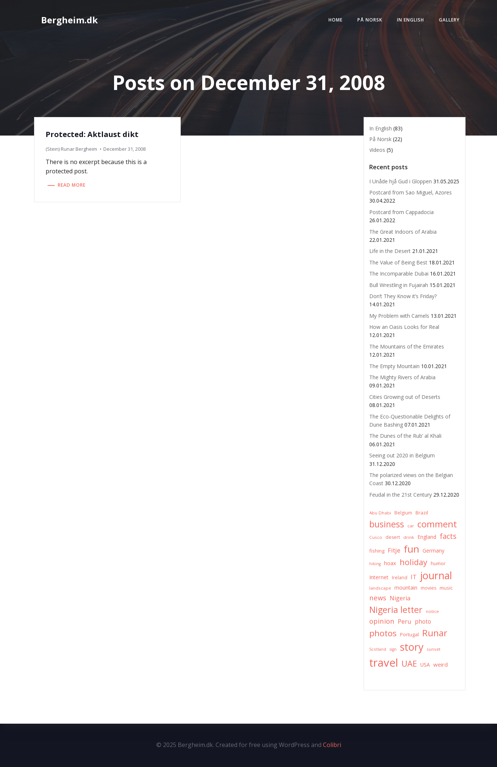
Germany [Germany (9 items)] (433, 550)
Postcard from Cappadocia (401, 212)
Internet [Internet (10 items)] (378, 577)
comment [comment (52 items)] (437, 524)
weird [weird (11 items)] (440, 664)
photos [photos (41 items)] (383, 633)
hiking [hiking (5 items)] (375, 563)
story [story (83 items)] (411, 647)
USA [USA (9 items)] (425, 664)
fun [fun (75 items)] (411, 549)
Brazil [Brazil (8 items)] (422, 512)
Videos (377, 149)
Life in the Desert (390, 250)
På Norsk (369, 20)
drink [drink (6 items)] (408, 537)
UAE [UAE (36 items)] (409, 663)
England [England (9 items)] (426, 536)
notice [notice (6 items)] (432, 611)
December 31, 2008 (124, 149)
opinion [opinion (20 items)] (381, 621)
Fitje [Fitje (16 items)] (394, 550)
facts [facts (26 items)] (448, 536)
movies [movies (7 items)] (428, 588)
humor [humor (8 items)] (438, 563)
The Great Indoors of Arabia (403, 231)
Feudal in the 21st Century (400, 494)
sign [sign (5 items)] (393, 649)
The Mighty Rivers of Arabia (402, 377)
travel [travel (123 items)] (383, 662)
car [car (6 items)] (410, 525)
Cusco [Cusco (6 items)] (375, 537)
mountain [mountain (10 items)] (405, 587)
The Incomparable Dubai (398, 273)
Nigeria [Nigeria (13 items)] (400, 598)
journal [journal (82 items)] (436, 575)
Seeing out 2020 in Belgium (402, 455)
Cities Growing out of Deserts (404, 396)
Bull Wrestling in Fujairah (398, 285)
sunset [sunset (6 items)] (433, 649)
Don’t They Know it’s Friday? (403, 296)
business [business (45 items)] (386, 524)
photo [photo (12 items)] (423, 622)
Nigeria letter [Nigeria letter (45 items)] (396, 610)
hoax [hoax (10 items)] (390, 563)
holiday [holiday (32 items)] (413, 562)
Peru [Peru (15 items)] (404, 621)
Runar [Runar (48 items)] (434, 633)
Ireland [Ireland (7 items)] (399, 577)
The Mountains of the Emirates (406, 346)
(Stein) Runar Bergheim (71, 149)
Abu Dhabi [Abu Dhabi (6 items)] (380, 513)
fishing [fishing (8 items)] (376, 550)
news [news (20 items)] (377, 597)
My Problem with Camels (399, 315)
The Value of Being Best (398, 262)
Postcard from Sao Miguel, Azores (410, 192)
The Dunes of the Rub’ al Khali (405, 435)
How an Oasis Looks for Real (404, 326)
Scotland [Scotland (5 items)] (377, 649)
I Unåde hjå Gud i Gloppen (400, 181)
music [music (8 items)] (446, 587)
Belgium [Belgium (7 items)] (403, 513)
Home (335, 20)
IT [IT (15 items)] (414, 577)
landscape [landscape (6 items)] (380, 588)
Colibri (332, 745)
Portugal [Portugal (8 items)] (409, 634)
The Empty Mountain (394, 366)
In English (410, 20)
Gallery (449, 20)
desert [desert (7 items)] (393, 537)
